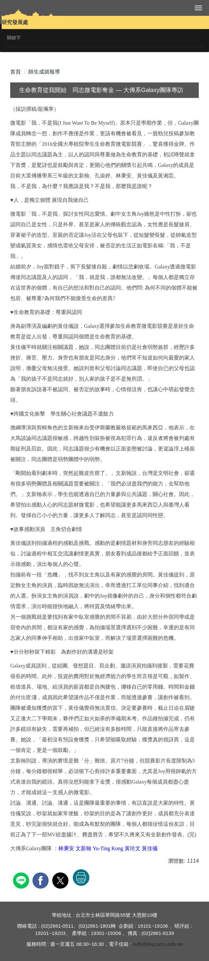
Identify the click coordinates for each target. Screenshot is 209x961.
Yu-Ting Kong (108, 848)
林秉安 (66, 848)
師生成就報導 (44, 72)
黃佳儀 (150, 848)
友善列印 (81, 877)
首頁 (15, 72)
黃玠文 (132, 848)
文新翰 (83, 848)
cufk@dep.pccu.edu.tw (158, 944)
